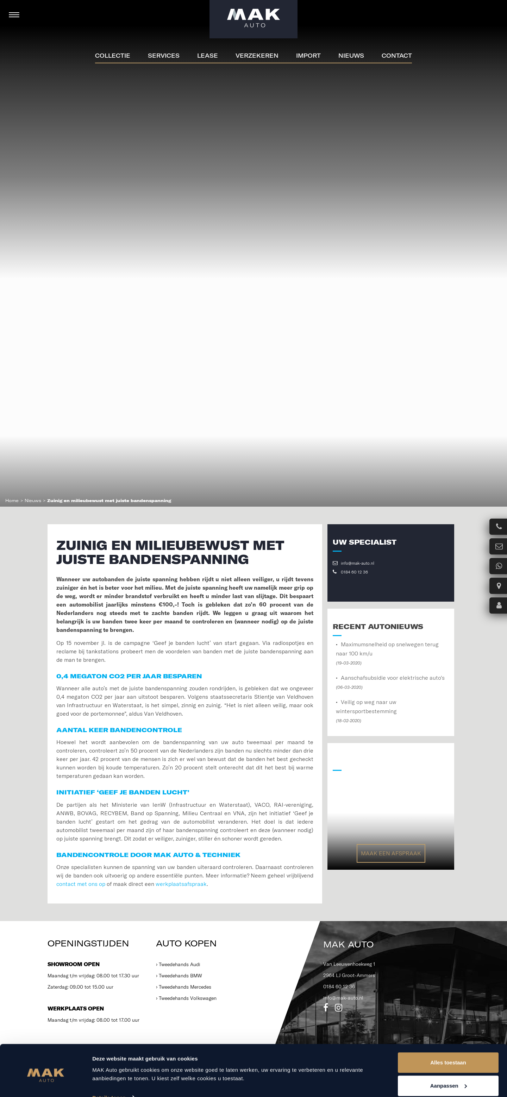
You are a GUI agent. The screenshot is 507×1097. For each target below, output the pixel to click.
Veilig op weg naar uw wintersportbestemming (366, 710)
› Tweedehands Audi (178, 964)
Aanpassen (448, 1055)
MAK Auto (348, 944)
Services (164, 55)
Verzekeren (257, 55)
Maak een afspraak (391, 853)
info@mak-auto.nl (353, 563)
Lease (207, 55)
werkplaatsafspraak (181, 883)
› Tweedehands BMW (179, 975)
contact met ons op (80, 883)
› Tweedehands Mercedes (183, 987)
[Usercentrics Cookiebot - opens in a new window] (45, 1083)
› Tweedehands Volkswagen (186, 998)
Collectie (112, 55)
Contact (397, 55)
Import (308, 55)
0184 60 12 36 (350, 572)
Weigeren (448, 1078)
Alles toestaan (448, 1032)
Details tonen (109, 1067)
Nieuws (351, 55)
